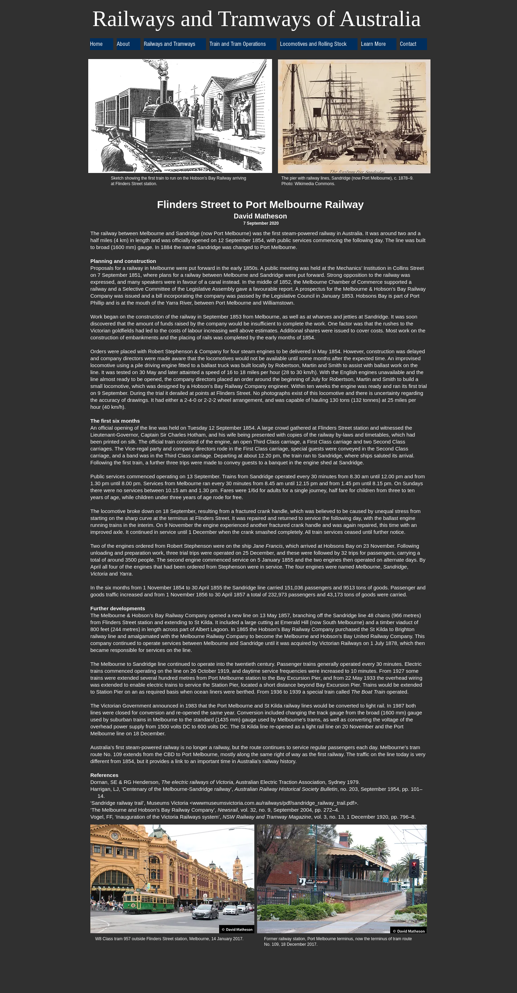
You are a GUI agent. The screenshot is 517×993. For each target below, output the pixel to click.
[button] (128, 44)
